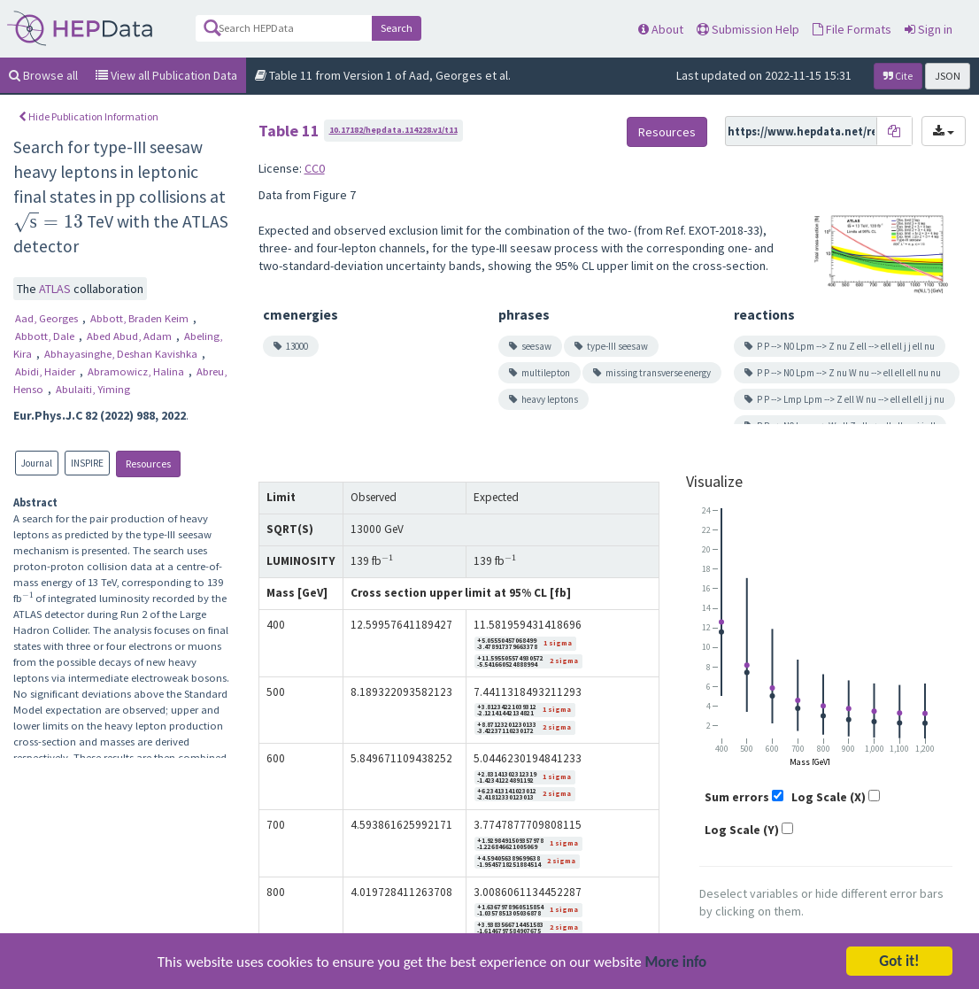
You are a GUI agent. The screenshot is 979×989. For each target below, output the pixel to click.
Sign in (928, 29)
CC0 (314, 168)
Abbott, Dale (46, 336)
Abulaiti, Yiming (93, 389)
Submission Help (748, 29)
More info (676, 963)
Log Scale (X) (828, 797)
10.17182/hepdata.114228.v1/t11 (393, 129)
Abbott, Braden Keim (140, 318)
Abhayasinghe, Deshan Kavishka (122, 353)
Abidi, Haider (46, 371)
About (660, 29)
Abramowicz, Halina (137, 371)
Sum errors (737, 797)
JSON (947, 75)
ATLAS (56, 289)
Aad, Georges (48, 318)
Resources (148, 463)
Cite (898, 75)
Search (396, 28)
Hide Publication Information (88, 116)
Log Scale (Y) (742, 830)
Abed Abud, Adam (130, 336)
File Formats (852, 29)
